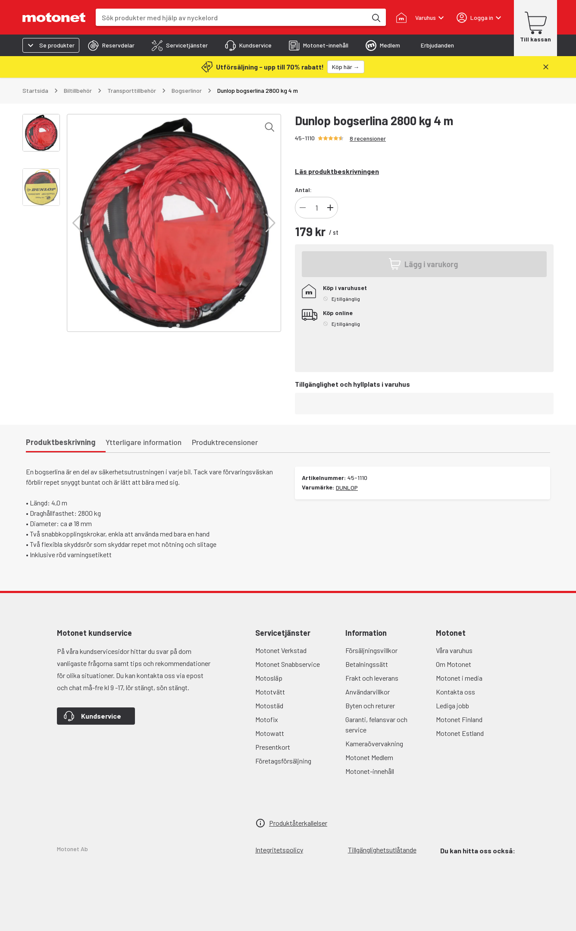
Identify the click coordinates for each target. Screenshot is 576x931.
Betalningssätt (366, 664)
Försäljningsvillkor (371, 650)
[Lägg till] (330, 207)
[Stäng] (545, 66)
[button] (77, 223)
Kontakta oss (455, 692)
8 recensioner (368, 138)
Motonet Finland (459, 719)
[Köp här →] (345, 66)
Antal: (303, 189)
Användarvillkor (367, 692)
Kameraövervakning (374, 743)
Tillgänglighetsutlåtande (382, 850)
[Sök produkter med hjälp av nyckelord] (375, 17)
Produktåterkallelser (298, 823)
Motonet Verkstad (281, 650)
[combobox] (231, 17)
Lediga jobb (452, 705)
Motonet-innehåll (369, 771)
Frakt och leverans (371, 678)
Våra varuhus (454, 650)
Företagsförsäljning (283, 761)
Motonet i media (459, 678)
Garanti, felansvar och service (376, 724)
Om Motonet (453, 664)
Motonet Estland (460, 733)
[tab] (111, 45)
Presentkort (272, 747)
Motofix (266, 719)
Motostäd (269, 705)
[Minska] (302, 207)
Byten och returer (370, 705)
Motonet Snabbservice (287, 664)
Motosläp (268, 678)
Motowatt (269, 733)
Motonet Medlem (369, 757)
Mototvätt (270, 692)
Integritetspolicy (279, 850)
